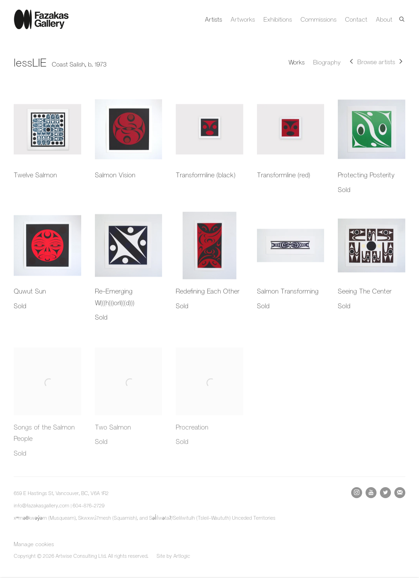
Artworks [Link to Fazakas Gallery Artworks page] (243, 19)
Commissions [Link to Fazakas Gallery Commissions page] (318, 19)
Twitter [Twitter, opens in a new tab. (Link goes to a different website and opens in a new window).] (385, 492)
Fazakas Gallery (41, 19)
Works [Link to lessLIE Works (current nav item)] (296, 62)
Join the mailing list (399, 492)
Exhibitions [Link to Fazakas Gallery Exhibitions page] (277, 19)
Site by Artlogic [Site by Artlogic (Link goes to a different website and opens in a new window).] (173, 556)
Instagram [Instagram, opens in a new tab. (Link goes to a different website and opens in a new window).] (356, 492)
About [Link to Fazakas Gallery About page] (384, 19)
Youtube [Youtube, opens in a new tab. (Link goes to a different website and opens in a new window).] (371, 492)
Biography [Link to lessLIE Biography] (327, 62)
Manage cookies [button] (34, 544)
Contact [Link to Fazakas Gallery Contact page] (356, 19)
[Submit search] (402, 18)
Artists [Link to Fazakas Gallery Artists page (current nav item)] (213, 19)
